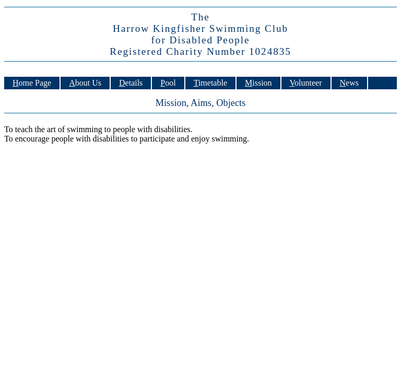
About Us (85, 82)
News (349, 82)
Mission (258, 82)
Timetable (210, 82)
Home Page (32, 82)
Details (131, 82)
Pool (167, 82)
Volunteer (306, 82)
